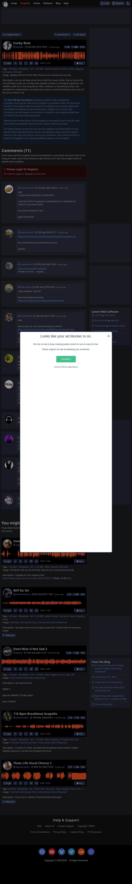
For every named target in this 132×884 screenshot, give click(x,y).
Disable (66, 359)
